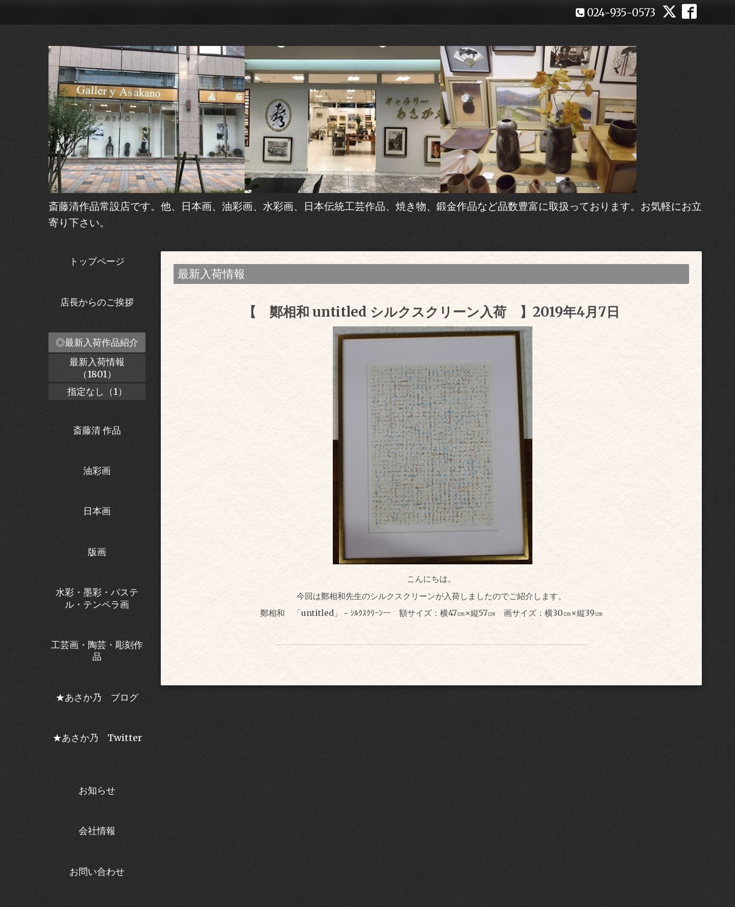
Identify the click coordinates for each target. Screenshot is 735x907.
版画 (97, 552)
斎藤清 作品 (97, 430)
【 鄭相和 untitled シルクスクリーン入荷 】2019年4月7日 (431, 311)
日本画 (97, 511)
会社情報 (97, 831)
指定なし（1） (97, 391)
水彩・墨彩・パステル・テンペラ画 (97, 598)
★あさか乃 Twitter (97, 743)
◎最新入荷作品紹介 (97, 342)
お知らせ (97, 790)
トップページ (97, 261)
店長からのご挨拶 (97, 302)
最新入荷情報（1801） (97, 367)
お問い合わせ (97, 871)
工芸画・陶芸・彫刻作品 (97, 650)
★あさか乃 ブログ (100, 697)
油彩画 (97, 470)
